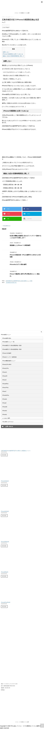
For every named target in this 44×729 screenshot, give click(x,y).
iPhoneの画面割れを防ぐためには (13, 54)
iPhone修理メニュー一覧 (8, 341)
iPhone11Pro (5, 368)
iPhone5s (4, 410)
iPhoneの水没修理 (6, 353)
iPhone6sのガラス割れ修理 (18, 264)
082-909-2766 (7, 687)
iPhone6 (4, 403)
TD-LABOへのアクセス (7, 421)
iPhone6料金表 (4, 572)
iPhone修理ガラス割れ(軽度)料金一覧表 (11, 349)
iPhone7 (4, 391)
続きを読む (4, 454)
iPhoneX (4, 379)
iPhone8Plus (5, 383)
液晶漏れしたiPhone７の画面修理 (20, 245)
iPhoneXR (4, 376)
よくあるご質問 (6, 418)
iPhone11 (4, 372)
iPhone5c (4, 414)
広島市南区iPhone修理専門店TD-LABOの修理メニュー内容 (19, 280)
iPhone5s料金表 (5, 511)
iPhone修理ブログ (6, 225)
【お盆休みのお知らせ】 (11, 282)
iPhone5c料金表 (5, 481)
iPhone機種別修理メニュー (8, 360)
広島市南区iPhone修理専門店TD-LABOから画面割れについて (15, 450)
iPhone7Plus (5, 387)
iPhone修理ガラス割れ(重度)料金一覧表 (11, 345)
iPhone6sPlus (5, 395)
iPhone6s (4, 399)
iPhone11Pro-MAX (6, 364)
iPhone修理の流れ (6, 338)
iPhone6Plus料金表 (5, 602)
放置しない (6, 52)
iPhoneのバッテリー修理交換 (9, 357)
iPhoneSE (4, 406)
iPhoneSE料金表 (5, 541)
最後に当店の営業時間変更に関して (13, 56)
